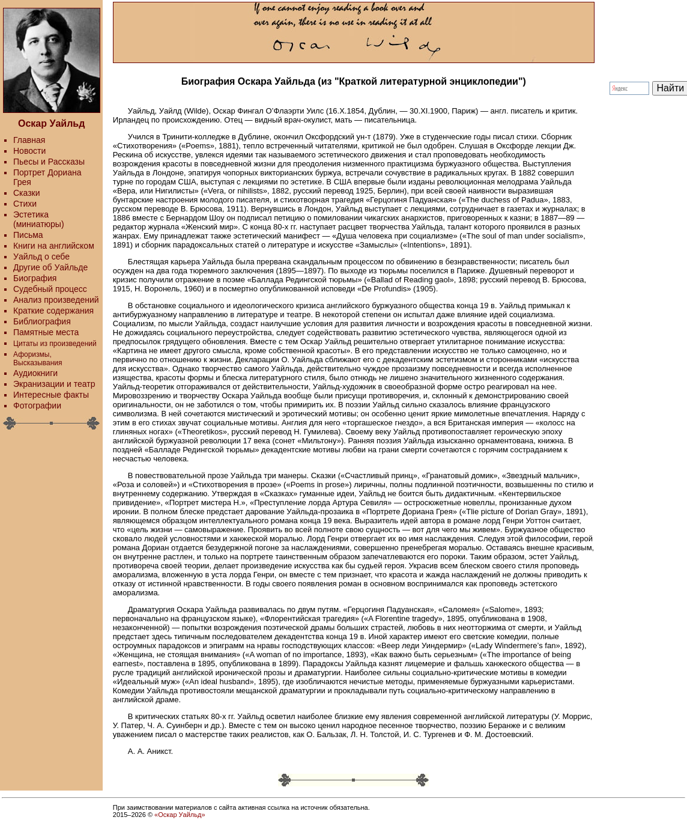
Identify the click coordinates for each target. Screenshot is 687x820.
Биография (34, 278)
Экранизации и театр (54, 384)
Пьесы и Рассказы (49, 161)
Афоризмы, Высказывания (37, 358)
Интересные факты (51, 394)
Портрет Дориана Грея (47, 177)
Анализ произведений (56, 300)
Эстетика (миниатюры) (38, 219)
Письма (28, 235)
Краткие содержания (53, 310)
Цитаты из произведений (55, 343)
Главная (29, 140)
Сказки (26, 193)
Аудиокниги (35, 373)
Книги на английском (53, 246)
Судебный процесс (50, 289)
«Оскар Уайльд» (179, 814)
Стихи (25, 203)
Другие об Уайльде (50, 267)
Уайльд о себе (41, 256)
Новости (29, 151)
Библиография (42, 321)
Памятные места (46, 332)
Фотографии (37, 405)
